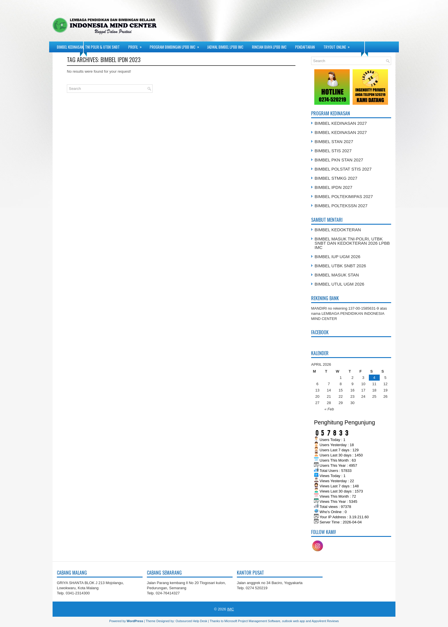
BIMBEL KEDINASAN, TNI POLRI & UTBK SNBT (88, 47)
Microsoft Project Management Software (252, 621)
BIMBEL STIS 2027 (333, 150)
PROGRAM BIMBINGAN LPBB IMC (176, 45)
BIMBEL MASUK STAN (337, 274)
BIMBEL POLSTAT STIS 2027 (343, 169)
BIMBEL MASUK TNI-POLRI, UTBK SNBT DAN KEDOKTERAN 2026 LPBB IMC (352, 243)
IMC (230, 609)
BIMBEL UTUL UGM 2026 (339, 284)
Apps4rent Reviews (325, 621)
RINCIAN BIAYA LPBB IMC (269, 47)
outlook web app (293, 621)
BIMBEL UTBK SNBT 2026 (340, 265)
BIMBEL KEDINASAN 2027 (341, 123)
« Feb (329, 409)
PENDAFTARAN (305, 47)
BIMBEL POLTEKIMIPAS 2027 (344, 196)
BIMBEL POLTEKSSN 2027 (341, 205)
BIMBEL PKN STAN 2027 (339, 159)
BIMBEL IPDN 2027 (333, 187)
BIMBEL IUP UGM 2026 (337, 256)
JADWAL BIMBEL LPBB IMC (225, 47)
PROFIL (136, 45)
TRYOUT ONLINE (338, 45)
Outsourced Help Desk (191, 621)
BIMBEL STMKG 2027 (336, 178)
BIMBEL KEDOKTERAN (338, 229)
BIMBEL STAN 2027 (334, 141)
